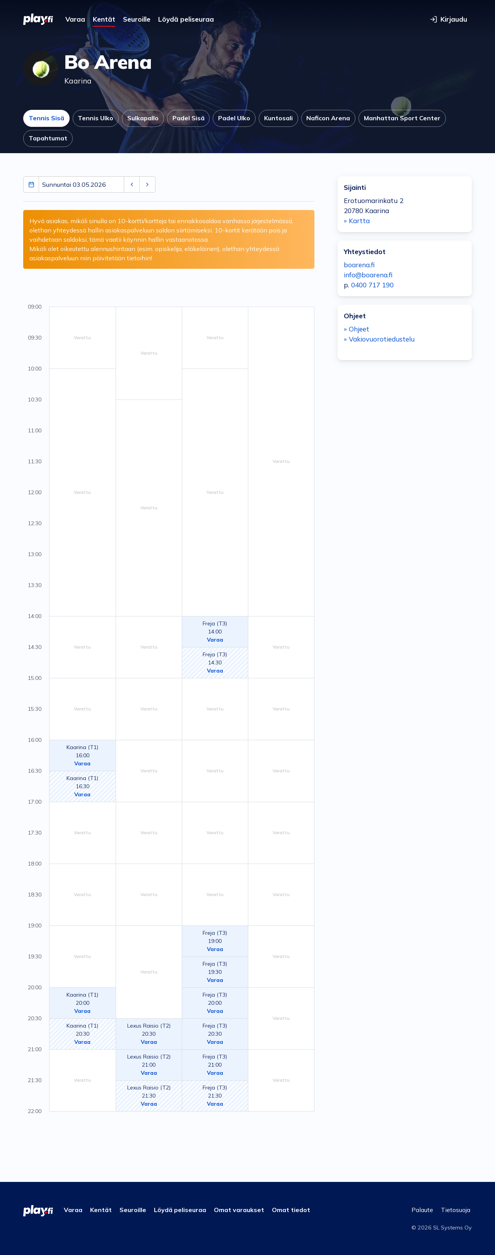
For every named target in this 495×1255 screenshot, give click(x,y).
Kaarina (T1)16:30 (82, 786)
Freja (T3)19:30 (215, 972)
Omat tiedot (291, 1210)
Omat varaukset (239, 1210)
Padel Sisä (188, 118)
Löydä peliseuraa (186, 19)
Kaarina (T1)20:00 (82, 1002)
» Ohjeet (356, 329)
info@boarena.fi (368, 275)
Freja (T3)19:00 (215, 941)
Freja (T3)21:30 (215, 1095)
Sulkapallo (143, 118)
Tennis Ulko (95, 118)
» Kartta (357, 221)
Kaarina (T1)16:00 (82, 755)
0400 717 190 (372, 285)
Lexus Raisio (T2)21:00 (149, 1064)
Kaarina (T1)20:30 (82, 1033)
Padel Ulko (234, 118)
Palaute (422, 1210)
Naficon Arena (328, 118)
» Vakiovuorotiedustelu (379, 339)
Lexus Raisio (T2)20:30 (149, 1033)
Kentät (104, 19)
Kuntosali (278, 118)
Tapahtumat (48, 138)
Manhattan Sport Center (402, 118)
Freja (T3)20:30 (215, 1033)
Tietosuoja (455, 1210)
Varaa (75, 19)
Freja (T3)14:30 (215, 662)
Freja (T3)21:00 (215, 1064)
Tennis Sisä (46, 118)
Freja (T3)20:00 (215, 1002)
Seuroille (136, 19)
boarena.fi (359, 265)
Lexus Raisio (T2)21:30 (149, 1095)
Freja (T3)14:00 (215, 631)
